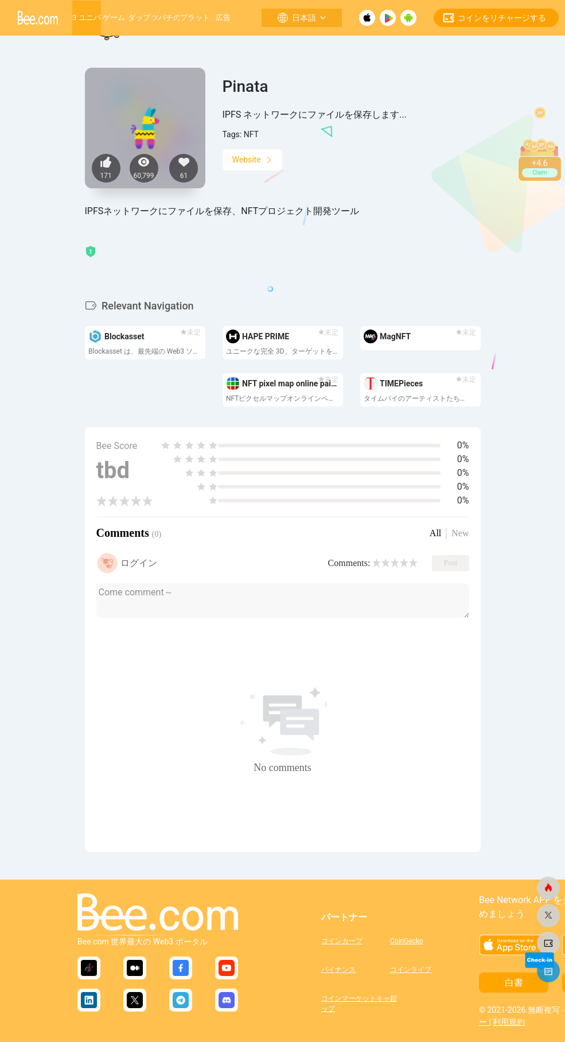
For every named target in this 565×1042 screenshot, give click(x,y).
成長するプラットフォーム (195, 17)
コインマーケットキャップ (355, 1002)
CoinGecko (406, 941)
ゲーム (114, 17)
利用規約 (509, 1021)
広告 (223, 17)
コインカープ (342, 941)
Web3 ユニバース (86, 17)
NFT (251, 134)
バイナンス (338, 970)
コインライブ (410, 970)
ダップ (139, 17)
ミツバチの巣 (165, 17)
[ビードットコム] (548, 888)
